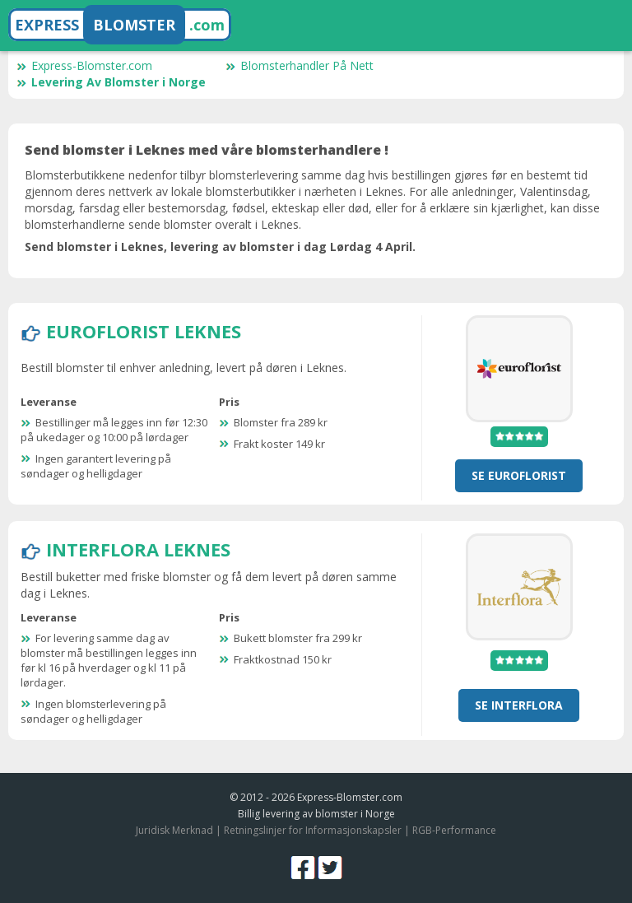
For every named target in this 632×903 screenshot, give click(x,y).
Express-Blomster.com (84, 65)
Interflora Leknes (138, 549)
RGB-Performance (454, 830)
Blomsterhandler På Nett (299, 65)
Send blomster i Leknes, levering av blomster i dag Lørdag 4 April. (220, 246)
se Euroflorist (519, 475)
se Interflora (519, 705)
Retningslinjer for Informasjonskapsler (313, 830)
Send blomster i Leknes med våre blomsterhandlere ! (206, 150)
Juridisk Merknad (174, 830)
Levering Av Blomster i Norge (111, 82)
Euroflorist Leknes (143, 331)
